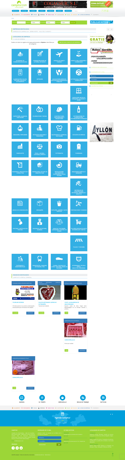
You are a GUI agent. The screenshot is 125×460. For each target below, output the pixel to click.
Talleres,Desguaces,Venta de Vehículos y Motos (79, 229)
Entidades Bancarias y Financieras (40, 135)
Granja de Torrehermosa (95, 435)
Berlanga (101, 434)
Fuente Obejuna (101, 445)
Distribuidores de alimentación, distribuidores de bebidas (79, 117)
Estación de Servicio (79, 135)
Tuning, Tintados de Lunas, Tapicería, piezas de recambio (59, 267)
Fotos (41, 10)
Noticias (24, 10)
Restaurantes (26, 14)
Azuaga (96, 434)
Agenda (33, 10)
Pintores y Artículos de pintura (20, 229)
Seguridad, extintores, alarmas (40, 229)
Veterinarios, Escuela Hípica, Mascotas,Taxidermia (78, 267)
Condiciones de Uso (39, 455)
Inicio (13, 18)
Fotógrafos (59, 153)
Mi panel (97, 11)
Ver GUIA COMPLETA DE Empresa (70, 42)
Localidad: (43, 22)
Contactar (68, 10)
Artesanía (40, 79)
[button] (110, 414)
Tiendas (35, 14)
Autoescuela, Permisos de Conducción (79, 79)
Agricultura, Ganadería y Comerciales (79, 61)
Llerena (103, 435)
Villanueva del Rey (107, 447)
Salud (68, 14)
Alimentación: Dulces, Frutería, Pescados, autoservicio (20, 80)
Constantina (105, 439)
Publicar (90, 11)
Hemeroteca (47, 455)
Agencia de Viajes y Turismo (59, 61)
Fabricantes (20, 153)
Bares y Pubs (51, 14)
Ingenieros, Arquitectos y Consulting (20, 172)
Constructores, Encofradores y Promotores (59, 117)
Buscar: (15, 22)
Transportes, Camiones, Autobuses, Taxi (39, 266)
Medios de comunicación (20, 210)
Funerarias (78, 153)
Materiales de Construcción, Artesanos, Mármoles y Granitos (79, 192)
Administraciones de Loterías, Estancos (39, 61)
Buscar (83, 10)
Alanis (91, 439)
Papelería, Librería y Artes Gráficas (59, 210)
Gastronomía (60, 14)
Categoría (58, 22)
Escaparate (96, 14)
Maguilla (107, 435)
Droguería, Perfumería (20, 135)
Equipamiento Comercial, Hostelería (59, 135)
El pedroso (110, 439)
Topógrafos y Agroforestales (20, 266)
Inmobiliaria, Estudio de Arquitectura (39, 172)
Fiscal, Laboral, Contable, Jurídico (39, 153)
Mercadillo (15, 10)
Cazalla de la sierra (97, 439)
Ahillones (92, 434)
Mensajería (39, 210)
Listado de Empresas (85, 14)
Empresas (42, 14)
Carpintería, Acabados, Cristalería (20, 116)
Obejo (95, 447)
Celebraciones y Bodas (40, 116)
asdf (63, 420)
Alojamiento (17, 14)
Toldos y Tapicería (79, 247)
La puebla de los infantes (102, 440)
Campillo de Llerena (108, 434)
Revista (59, 10)
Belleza (75, 14)
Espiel (95, 445)
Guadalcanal (92, 440)
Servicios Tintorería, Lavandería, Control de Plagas (59, 230)
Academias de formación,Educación (20, 61)
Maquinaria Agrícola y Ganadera (79, 172)
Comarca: (28, 22)
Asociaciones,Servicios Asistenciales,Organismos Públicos (59, 80)
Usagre (111, 435)
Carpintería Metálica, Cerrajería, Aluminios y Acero (79, 99)
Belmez (91, 445)
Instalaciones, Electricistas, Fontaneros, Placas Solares (59, 173)
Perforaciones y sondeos (79, 210)
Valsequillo (100, 447)
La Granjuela (108, 445)
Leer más (66, 436)
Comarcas (50, 10)
